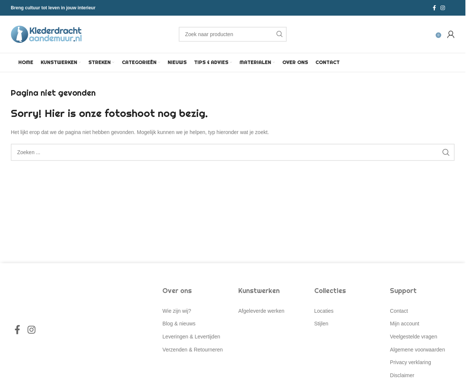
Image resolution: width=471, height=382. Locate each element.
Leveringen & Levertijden (191, 337)
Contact (399, 311)
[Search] (233, 34)
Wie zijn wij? (176, 311)
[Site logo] (46, 34)
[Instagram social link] (442, 8)
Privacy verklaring (410, 362)
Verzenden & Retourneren (192, 350)
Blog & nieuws (178, 324)
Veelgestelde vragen (413, 337)
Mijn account (404, 324)
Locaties (324, 311)
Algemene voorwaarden (417, 350)
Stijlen (321, 324)
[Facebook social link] (434, 8)
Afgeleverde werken (261, 311)
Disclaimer (402, 375)
